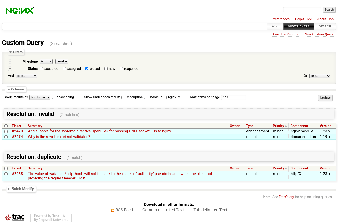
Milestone (30, 61)
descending (65, 97)
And (11, 76)
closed (95, 69)
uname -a (153, 97)
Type (249, 126)
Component (299, 126)
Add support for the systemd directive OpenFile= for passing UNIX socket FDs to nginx (99, 131)
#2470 (17, 131)
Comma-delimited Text (163, 210)
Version (325, 126)
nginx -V (172, 97)
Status (33, 69)
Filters (17, 52)
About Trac (325, 19)
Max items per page (205, 97)
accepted (51, 69)
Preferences (281, 19)
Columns (17, 89)
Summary (35, 126)
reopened (131, 69)
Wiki (275, 26)
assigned (74, 69)
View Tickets (298, 26)
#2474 (17, 136)
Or (305, 76)
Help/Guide (303, 19)
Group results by (16, 97)
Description (132, 97)
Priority (278, 126)
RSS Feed (124, 210)
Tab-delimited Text (210, 210)
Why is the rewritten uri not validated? (59, 136)
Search (325, 26)
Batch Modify (23, 189)
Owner (235, 126)
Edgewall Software (52, 220)
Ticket (16, 126)
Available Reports (285, 34)
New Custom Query (319, 34)
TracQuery (286, 197)
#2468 (17, 174)
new (112, 69)
